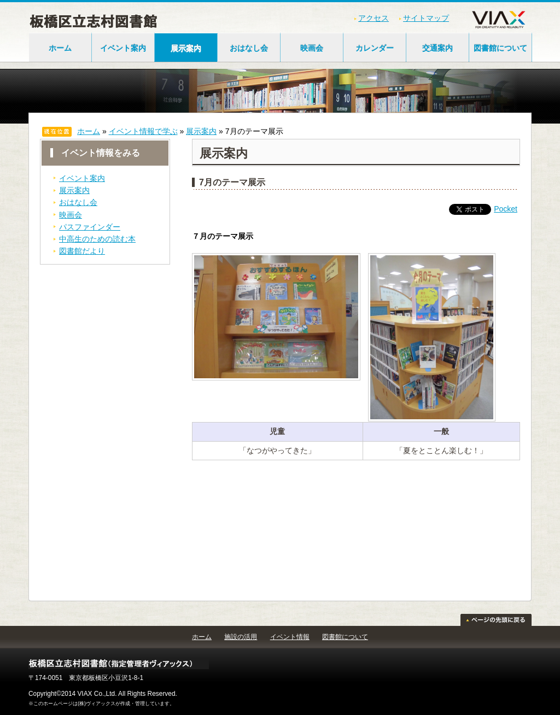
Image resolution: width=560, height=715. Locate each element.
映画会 (311, 48)
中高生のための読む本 (97, 239)
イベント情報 (290, 637)
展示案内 (186, 48)
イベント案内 (123, 48)
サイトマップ (426, 18)
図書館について (500, 48)
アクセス (373, 18)
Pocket (505, 208)
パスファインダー (89, 226)
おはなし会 (249, 48)
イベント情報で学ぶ (143, 131)
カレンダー (374, 48)
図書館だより (82, 251)
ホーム (60, 48)
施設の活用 (240, 637)
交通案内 (437, 48)
